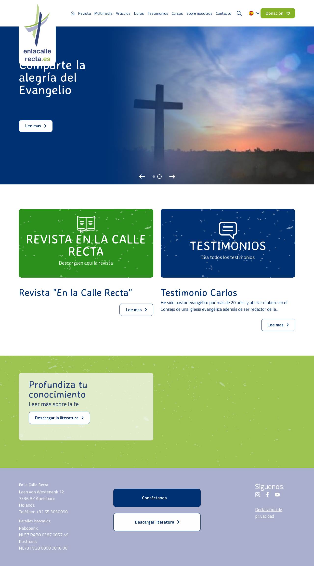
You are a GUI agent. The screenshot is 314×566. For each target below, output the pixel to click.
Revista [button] (84, 13)
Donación (278, 13)
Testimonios (157, 13)
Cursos (177, 13)
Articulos (123, 13)
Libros (139, 13)
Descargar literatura (157, 522)
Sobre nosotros (199, 13)
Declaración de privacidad (268, 512)
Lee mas (35, 125)
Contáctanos (157, 497)
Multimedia (103, 13)
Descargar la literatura (59, 417)
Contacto (223, 13)
